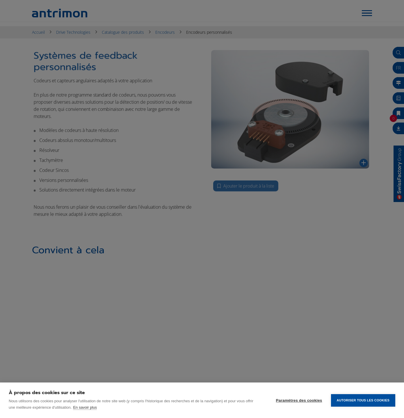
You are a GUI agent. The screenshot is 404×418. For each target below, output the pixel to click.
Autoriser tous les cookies (363, 400)
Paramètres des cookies (299, 400)
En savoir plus (85, 407)
